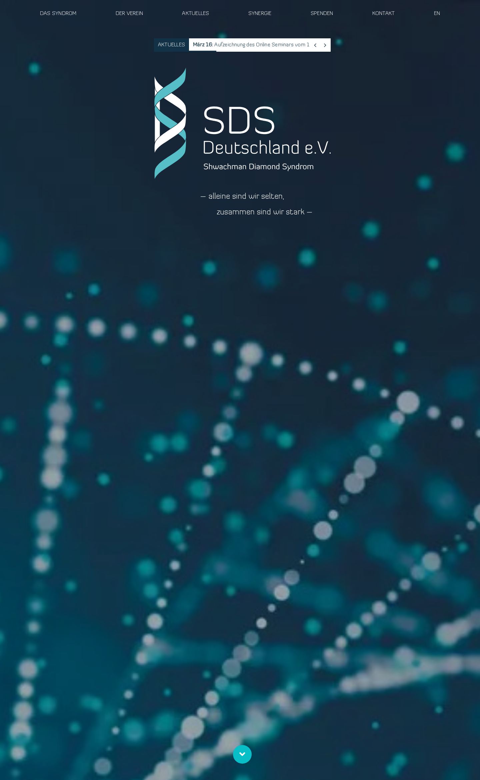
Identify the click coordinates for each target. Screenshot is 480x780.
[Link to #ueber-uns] (242, 754)
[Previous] (315, 45)
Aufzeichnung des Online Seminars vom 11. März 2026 (266, 45)
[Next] (325, 45)
